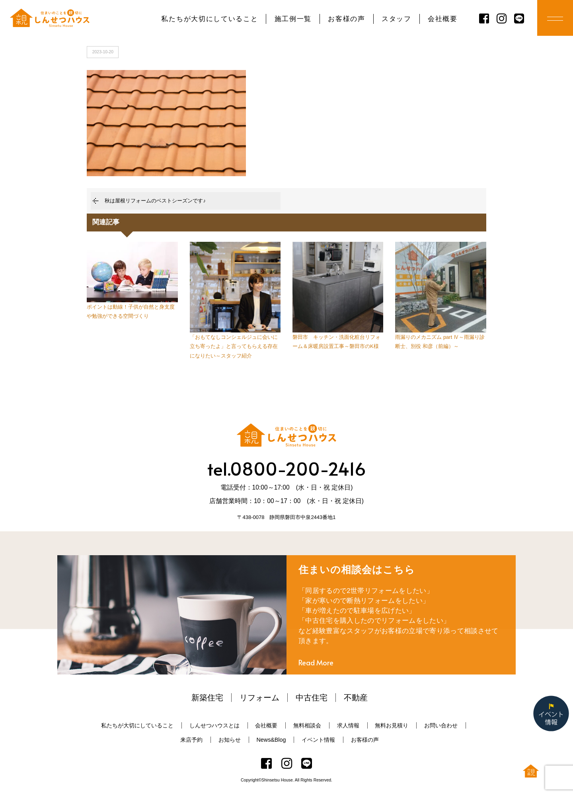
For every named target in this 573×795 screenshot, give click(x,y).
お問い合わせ (441, 725)
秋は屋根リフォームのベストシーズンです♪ (155, 201)
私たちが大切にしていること (209, 19)
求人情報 (348, 725)
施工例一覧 (293, 19)
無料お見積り (391, 725)
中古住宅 (311, 697)
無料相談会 (307, 725)
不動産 (356, 697)
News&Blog (271, 740)
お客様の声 (346, 19)
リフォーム (259, 697)
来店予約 (191, 740)
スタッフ (396, 19)
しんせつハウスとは (214, 725)
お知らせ (229, 740)
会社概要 (443, 19)
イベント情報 (318, 740)
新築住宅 (207, 697)
